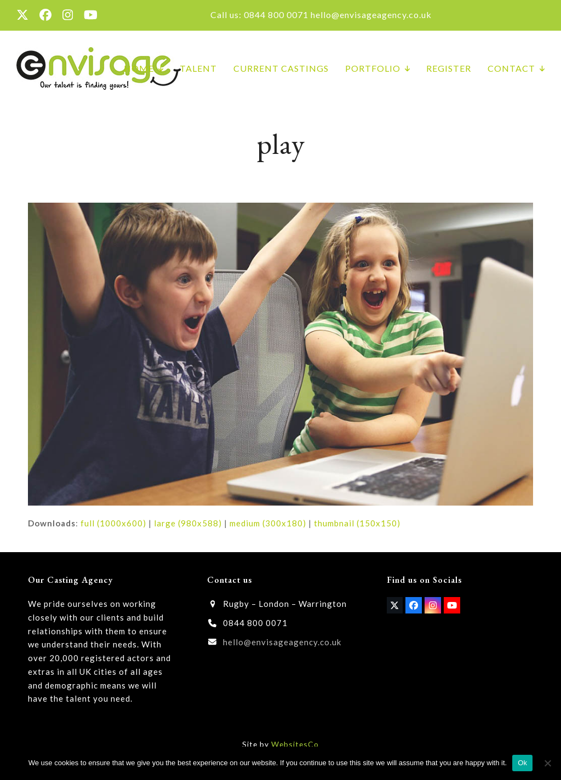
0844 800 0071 (276, 14)
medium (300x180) (268, 523)
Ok (522, 763)
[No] (547, 763)
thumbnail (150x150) (357, 523)
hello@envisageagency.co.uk (371, 14)
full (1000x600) (113, 523)
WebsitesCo (295, 744)
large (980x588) (188, 523)
